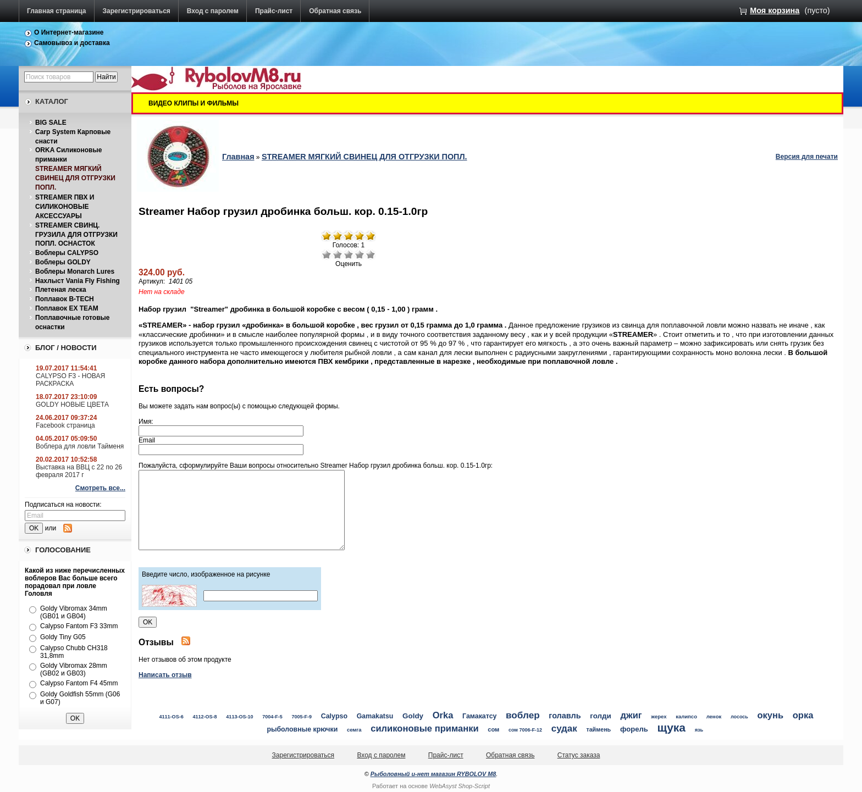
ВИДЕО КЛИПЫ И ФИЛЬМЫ (193, 103)
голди (600, 716)
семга (354, 730)
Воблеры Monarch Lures (74, 271)
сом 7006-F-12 (525, 730)
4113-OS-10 (239, 716)
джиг (631, 715)
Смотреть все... (100, 488)
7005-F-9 (302, 716)
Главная (238, 156)
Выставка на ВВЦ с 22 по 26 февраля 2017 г (79, 471)
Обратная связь (335, 11)
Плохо (337, 254)
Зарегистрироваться (136, 11)
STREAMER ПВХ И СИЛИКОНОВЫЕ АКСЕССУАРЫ (64, 206)
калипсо (686, 716)
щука (671, 727)
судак (564, 728)
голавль (565, 715)
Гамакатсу (479, 716)
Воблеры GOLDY (63, 262)
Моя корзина (774, 10)
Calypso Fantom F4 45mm (79, 683)
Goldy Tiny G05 (63, 637)
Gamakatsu (375, 716)
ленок (714, 716)
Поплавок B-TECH (64, 299)
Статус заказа (578, 755)
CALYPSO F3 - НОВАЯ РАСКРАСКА (70, 379)
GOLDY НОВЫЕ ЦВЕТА (72, 404)
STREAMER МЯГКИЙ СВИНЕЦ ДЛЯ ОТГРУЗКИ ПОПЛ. (75, 178)
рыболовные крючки (302, 729)
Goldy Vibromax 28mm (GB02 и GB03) (73, 669)
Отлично (370, 254)
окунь (770, 715)
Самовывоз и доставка (72, 43)
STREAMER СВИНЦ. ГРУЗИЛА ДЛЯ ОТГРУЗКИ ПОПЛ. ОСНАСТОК (76, 234)
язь (699, 730)
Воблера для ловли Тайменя (80, 446)
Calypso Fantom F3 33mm (79, 626)
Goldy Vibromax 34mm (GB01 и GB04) (73, 612)
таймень (598, 729)
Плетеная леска (60, 289)
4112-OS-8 (204, 716)
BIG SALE (51, 122)
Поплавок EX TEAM (66, 308)
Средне (348, 254)
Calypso (334, 716)
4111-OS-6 (171, 716)
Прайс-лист (273, 11)
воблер (523, 715)
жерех (658, 716)
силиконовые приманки (424, 728)
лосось (739, 716)
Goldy (412, 716)
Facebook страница (65, 425)
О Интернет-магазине (69, 32)
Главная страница (56, 11)
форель (634, 729)
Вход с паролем (213, 11)
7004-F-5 (272, 716)
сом (493, 729)
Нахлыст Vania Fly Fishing (77, 281)
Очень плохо (326, 254)
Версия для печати (807, 156)
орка (803, 715)
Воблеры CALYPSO (66, 253)
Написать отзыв (165, 675)
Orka (443, 715)
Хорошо (359, 254)
